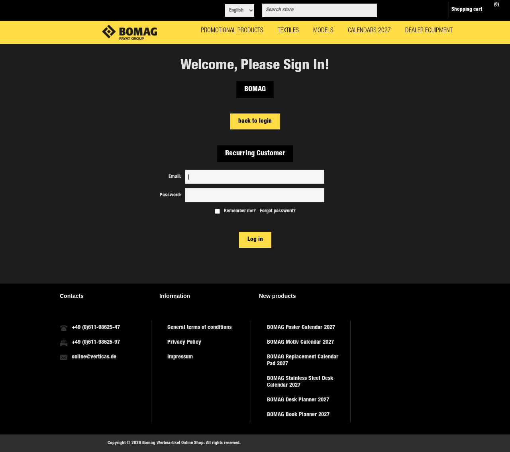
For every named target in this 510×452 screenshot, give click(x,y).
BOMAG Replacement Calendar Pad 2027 (302, 360)
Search (369, 10)
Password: (170, 195)
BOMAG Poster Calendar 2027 (301, 328)
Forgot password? (278, 211)
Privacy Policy (184, 342)
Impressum (180, 357)
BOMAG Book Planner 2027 (298, 415)
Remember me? (240, 211)
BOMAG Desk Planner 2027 (298, 400)
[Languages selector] (239, 10)
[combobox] (312, 10)
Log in (255, 240)
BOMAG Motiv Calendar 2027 (300, 342)
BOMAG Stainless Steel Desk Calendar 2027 (300, 382)
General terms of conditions (199, 328)
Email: (175, 176)
